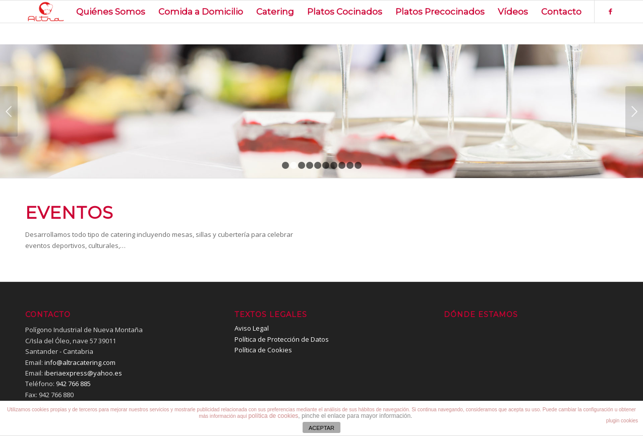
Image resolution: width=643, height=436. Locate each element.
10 (358, 165)
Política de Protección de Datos (282, 339)
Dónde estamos (481, 314)
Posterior (634, 111)
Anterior (9, 111)
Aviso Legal (252, 328)
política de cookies (274, 415)
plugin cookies (622, 420)
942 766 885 (73, 383)
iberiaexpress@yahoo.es (83, 373)
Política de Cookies (263, 349)
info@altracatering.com (79, 362)
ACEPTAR (321, 428)
